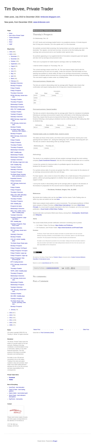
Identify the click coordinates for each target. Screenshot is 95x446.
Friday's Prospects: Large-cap (19, 255)
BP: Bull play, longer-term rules (19, 162)
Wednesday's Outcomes (17, 150)
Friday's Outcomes (16, 181)
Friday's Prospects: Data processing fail (17, 258)
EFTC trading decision (17, 262)
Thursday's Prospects (17, 102)
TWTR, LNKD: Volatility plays (19, 271)
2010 (11, 322)
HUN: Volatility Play (16, 164)
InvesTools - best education (16, 387)
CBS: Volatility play (16, 203)
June (12, 71)
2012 (11, 317)
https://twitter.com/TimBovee (64, 225)
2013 (11, 315)
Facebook (12, 377)
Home (61, 329)
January (13, 309)
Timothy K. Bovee (58, 257)
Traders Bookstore (14, 37)
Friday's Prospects (16, 90)
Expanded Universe (16, 178)
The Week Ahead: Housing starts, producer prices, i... (19, 175)
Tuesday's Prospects (16, 114)
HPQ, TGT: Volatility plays (18, 109)
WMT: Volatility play (16, 152)
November (14, 59)
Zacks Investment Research (47, 160)
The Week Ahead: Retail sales (19, 243)
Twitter (11, 379)
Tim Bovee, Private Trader (28, 9)
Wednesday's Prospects (17, 107)
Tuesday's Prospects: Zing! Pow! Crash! (18, 224)
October (13, 61)
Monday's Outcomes (16, 228)
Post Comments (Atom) (47, 332)
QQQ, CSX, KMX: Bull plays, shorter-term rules (19, 195)
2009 (11, 325)
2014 (11, 312)
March (13, 78)
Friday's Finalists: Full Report (19, 248)
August (13, 66)
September (14, 64)
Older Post (86, 329)
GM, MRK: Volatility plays (18, 296)
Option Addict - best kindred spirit (18, 393)
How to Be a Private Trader (16, 35)
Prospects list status (16, 206)
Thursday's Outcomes (17, 93)
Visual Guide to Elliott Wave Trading (51, 209)
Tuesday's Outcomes (16, 159)
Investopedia (76, 213)
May (12, 73)
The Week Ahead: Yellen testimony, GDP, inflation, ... (19, 130)
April (12, 76)
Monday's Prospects (16, 85)
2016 (11, 52)
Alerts (10, 40)
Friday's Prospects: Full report (19, 250)
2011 (11, 320)
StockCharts (84, 213)
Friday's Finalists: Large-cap (18, 253)
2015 (11, 54)
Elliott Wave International (62, 205)
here (60, 197)
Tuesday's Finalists (16, 112)
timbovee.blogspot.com (50, 17)
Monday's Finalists (16, 127)
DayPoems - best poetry (16, 399)
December (14, 56)
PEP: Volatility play (16, 221)
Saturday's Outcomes (17, 83)
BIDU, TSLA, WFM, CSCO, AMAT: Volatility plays (18, 211)
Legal (10, 44)
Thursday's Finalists (16, 99)
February (13, 81)
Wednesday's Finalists (17, 104)
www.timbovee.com (41, 22)
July (12, 68)
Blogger (55, 441)
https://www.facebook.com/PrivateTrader (70, 227)
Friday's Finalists (15, 88)
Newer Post (36, 329)
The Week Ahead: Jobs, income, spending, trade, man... (18, 302)
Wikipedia (39, 215)
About (10, 42)
